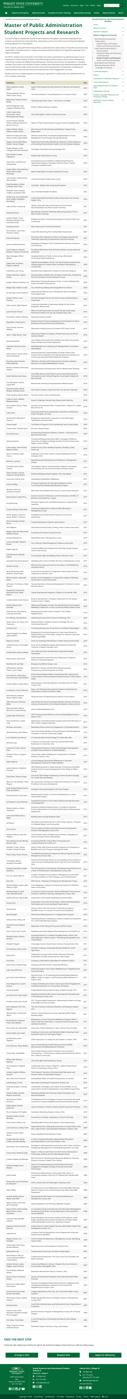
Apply (99, 5)
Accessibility (38, 1396)
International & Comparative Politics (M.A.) (105, 40)
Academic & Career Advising (59, 13)
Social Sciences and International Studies (25, 19)
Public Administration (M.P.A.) (105, 48)
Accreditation (50, 1396)
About (120, 13)
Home (95, 24)
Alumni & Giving (109, 13)
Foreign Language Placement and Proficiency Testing (105, 96)
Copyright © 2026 (25, 1396)
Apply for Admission (105, 1355)
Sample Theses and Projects (107, 44)
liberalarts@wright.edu (90, 1381)
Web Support (95, 1396)
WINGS (92, 5)
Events (96, 13)
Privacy (78, 1396)
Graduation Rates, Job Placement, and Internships (109, 54)
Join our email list (85, 1384)
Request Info (63, 1355)
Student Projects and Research (109, 58)
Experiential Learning (82, 13)
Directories (74, 5)
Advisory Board (102, 51)
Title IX (86, 1396)
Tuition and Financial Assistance (108, 46)
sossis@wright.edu (42, 1383)
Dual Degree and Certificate (105, 63)
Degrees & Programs (20, 13)
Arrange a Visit (21, 1355)
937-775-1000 (17, 1384)
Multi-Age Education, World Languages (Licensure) (105, 66)
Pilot (87, 5)
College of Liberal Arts (14, 7)
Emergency (70, 1396)
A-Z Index (60, 1396)
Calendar (66, 5)
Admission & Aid (38, 13)
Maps (82, 5)
